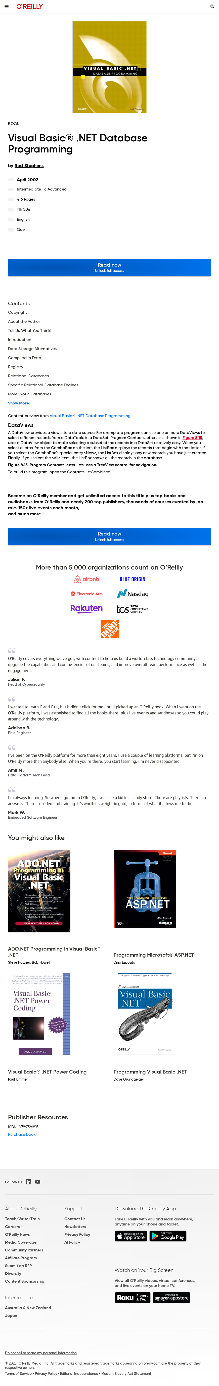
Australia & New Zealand (28, 1307)
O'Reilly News (17, 1234)
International (19, 1298)
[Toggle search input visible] (212, 7)
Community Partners (24, 1250)
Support (73, 1209)
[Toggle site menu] (7, 7)
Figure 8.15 (192, 437)
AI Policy (72, 1242)
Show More (18, 403)
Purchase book (22, 1134)
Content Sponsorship (24, 1281)
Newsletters (75, 1226)
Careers (12, 1226)
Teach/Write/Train (22, 1218)
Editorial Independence (79, 1373)
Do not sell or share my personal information (41, 1353)
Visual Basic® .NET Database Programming (90, 415)
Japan (11, 1315)
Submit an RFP (18, 1265)
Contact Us (74, 1218)
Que (21, 229)
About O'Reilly (21, 1209)
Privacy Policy (77, 1234)
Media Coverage (20, 1242)
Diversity (13, 1273)
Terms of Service (18, 1373)
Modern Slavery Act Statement (126, 1373)
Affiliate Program (21, 1258)
